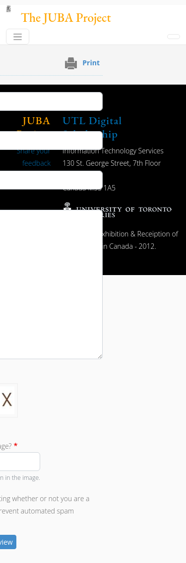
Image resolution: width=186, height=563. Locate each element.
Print (91, 62)
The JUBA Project (66, 17)
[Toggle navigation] (17, 37)
